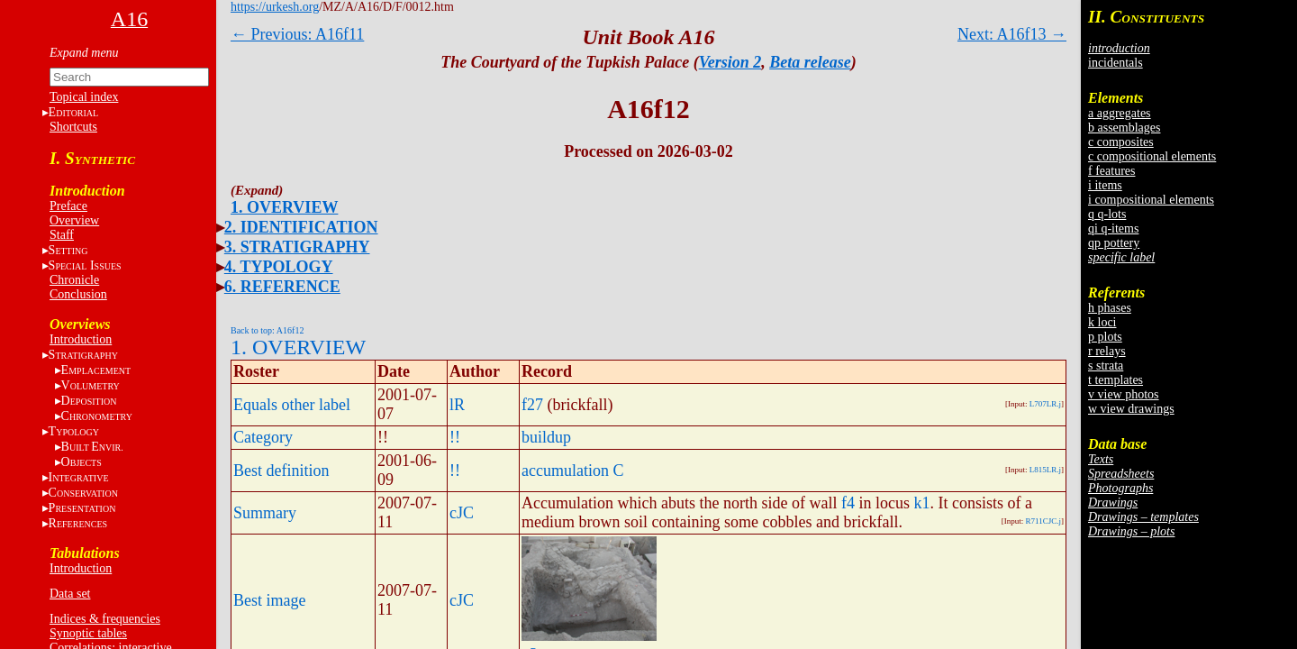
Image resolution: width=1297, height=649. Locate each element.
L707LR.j (1045, 403)
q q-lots (1107, 214)
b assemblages (1124, 127)
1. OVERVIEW (284, 207)
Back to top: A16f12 (267, 330)
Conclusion (78, 294)
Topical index (84, 97)
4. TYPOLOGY (278, 267)
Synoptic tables (88, 633)
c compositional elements (1152, 156)
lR (457, 405)
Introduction (81, 339)
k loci (1102, 322)
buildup (546, 437)
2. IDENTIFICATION (301, 227)
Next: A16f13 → (1011, 34)
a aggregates (1119, 113)
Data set (70, 593)
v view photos (1123, 394)
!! (454, 437)
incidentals (1115, 62)
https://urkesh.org (275, 7)
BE (92, 446)
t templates (1115, 380)
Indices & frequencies (105, 619)
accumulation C (572, 471)
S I (85, 265)
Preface (68, 206)
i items (1105, 185)
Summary (264, 513)
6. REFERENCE (282, 287)
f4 (848, 503)
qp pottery (1113, 243)
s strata (1105, 365)
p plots (1105, 336)
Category (263, 437)
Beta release (809, 62)
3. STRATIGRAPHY (297, 247)
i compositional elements (1151, 199)
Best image (269, 600)
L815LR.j (1045, 469)
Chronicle (74, 280)
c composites (1121, 142)
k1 (921, 503)
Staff (62, 235)
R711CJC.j (1043, 521)
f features (1111, 171)
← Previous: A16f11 (297, 34)
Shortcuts (73, 126)
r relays (1107, 351)
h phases (1109, 308)
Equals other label (291, 405)
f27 (532, 405)
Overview (74, 220)
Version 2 (730, 62)
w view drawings (1131, 409)
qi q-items (1113, 228)
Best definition (281, 471)
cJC (461, 513)
